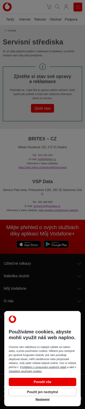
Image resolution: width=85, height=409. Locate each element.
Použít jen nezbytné (42, 392)
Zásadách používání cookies (25, 371)
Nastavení (42, 399)
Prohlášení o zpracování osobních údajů (43, 367)
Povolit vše (42, 382)
